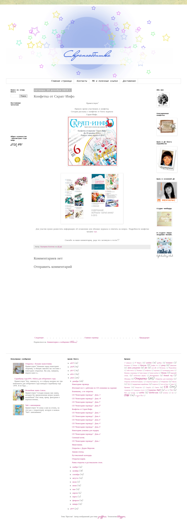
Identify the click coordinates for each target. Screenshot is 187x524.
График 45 (154, 365)
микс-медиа (143, 373)
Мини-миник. (77, 445)
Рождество (138, 387)
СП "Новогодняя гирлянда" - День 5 (86, 420)
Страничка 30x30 (154, 390)
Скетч (157, 387)
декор (163, 365)
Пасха (174, 382)
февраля (76, 501)
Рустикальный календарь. (82, 455)
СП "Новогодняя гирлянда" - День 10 (86, 399)
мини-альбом (154, 373)
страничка (127, 390)
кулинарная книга (168, 370)
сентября (76, 475)
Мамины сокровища (130, 373)
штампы (165, 392)
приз (172, 384)
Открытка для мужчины (164, 379)
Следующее (39, 338)
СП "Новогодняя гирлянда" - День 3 (86, 427)
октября (76, 471)
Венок (135, 365)
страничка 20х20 (139, 390)
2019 (72, 363)
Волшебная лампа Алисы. (35, 391)
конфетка (148, 370)
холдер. (133, 392)
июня (75, 486)
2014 (72, 509)
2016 (72, 374)
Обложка (127, 379)
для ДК (154, 368)
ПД (129, 384)
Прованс (127, 387)
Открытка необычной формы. (133, 381)
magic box (139, 395)
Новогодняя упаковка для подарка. (85, 431)
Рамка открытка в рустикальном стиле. (87, 463)
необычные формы (140, 375)
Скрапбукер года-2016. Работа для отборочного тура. (35, 379)
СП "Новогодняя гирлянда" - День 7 (86, 413)
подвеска (155, 384)
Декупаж (173, 365)
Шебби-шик (153, 393)
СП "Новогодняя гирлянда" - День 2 (86, 434)
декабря (76, 381)
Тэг (171, 390)
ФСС (125, 392)
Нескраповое (154, 375)
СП (166, 387)
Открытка (141, 379)
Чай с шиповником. (33, 405)
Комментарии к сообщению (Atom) (62, 342)
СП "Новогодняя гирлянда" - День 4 (86, 424)
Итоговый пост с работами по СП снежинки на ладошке (94, 388)
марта (75, 497)
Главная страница (61, 81)
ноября (75, 467)
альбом (148, 363)
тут (95, 232)
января (75, 504)
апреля (75, 493)
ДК (146, 368)
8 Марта (138, 363)
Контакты (82, 81)
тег (166, 390)
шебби (141, 393)
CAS (126, 395)
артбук (159, 363)
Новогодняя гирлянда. (80, 384)
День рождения (134, 368)
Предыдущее (144, 338)
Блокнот (169, 363)
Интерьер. (162, 368)
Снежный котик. (78, 438)
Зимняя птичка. (78, 452)
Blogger (121, 517)
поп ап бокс (164, 384)
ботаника (127, 365)
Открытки (164, 382)
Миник (164, 373)
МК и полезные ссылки (105, 81)
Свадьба (148, 387)
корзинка (157, 370)
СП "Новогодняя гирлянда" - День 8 (86, 406)
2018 (72, 367)
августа (76, 478)
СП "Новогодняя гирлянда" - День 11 (86, 395)
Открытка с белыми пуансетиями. (38, 364)
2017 (72, 371)
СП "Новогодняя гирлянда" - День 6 (86, 416)
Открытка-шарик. (79, 459)
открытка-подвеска (152, 381)
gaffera (103, 517)
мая (74, 490)
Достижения (129, 81)
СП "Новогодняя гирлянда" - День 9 (86, 402)
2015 (72, 378)
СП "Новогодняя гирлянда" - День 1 (86, 441)
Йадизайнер (172, 368)
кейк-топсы (130, 370)
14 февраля (128, 363)
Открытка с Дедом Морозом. (83, 448)
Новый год (168, 376)
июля (75, 482)
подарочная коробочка (140, 384)
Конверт (139, 370)
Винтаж (143, 365)
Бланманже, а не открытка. (82, 392)
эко (173, 392)
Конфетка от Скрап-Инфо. (82, 409)
